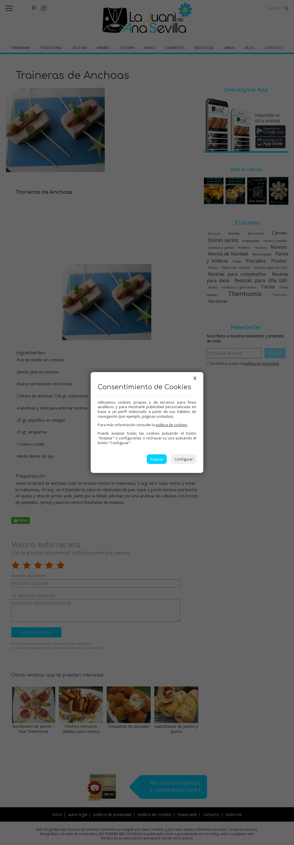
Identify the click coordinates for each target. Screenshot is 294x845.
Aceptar (156, 459)
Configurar (184, 459)
